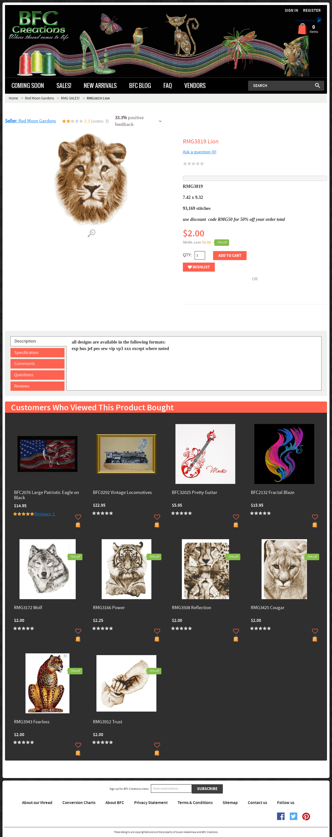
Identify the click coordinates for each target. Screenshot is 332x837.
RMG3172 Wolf (28, 608)
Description (25, 341)
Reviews (21, 386)
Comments (24, 364)
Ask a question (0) (199, 152)
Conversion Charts (78, 803)
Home (13, 98)
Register (312, 10)
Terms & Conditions (195, 803)
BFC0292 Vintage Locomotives (122, 492)
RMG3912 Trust (107, 722)
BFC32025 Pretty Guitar (194, 492)
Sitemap (230, 803)
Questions (23, 375)
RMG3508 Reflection (191, 608)
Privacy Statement (151, 803)
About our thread (37, 803)
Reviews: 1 (44, 514)
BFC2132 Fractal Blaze (272, 492)
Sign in (291, 10)
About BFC (114, 803)
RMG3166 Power (109, 608)
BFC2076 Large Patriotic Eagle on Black (46, 495)
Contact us (257, 803)
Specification (26, 353)
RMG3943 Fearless (31, 722)
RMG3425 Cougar (268, 608)
